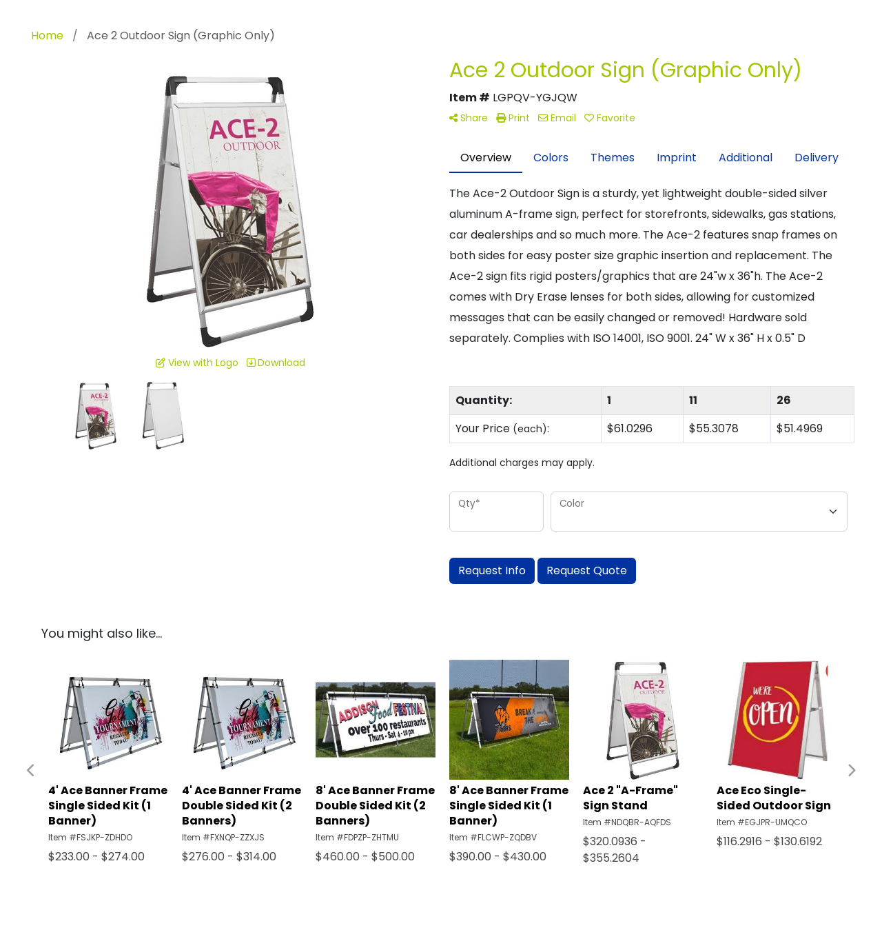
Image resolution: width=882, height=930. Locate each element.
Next (851, 771)
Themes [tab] (613, 157)
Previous (31, 771)
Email (557, 118)
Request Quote (586, 570)
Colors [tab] (550, 157)
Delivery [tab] (816, 157)
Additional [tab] (745, 157)
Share (468, 118)
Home (47, 35)
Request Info (492, 570)
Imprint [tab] (677, 157)
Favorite (609, 118)
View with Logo (197, 363)
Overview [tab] (485, 157)
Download (276, 363)
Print (513, 118)
